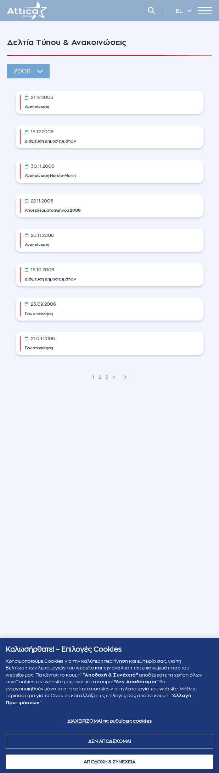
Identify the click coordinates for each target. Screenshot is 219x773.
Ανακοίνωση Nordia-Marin (50, 176)
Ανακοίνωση (37, 107)
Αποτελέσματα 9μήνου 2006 (52, 210)
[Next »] (125, 377)
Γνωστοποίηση (39, 314)
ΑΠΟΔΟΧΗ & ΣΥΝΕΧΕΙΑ (109, 764)
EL (180, 11)
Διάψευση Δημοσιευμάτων (50, 141)
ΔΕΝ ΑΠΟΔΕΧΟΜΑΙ (109, 743)
